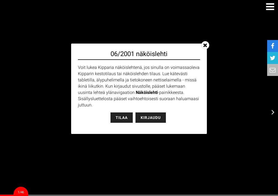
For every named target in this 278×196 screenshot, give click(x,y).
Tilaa (122, 117)
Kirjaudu (151, 117)
